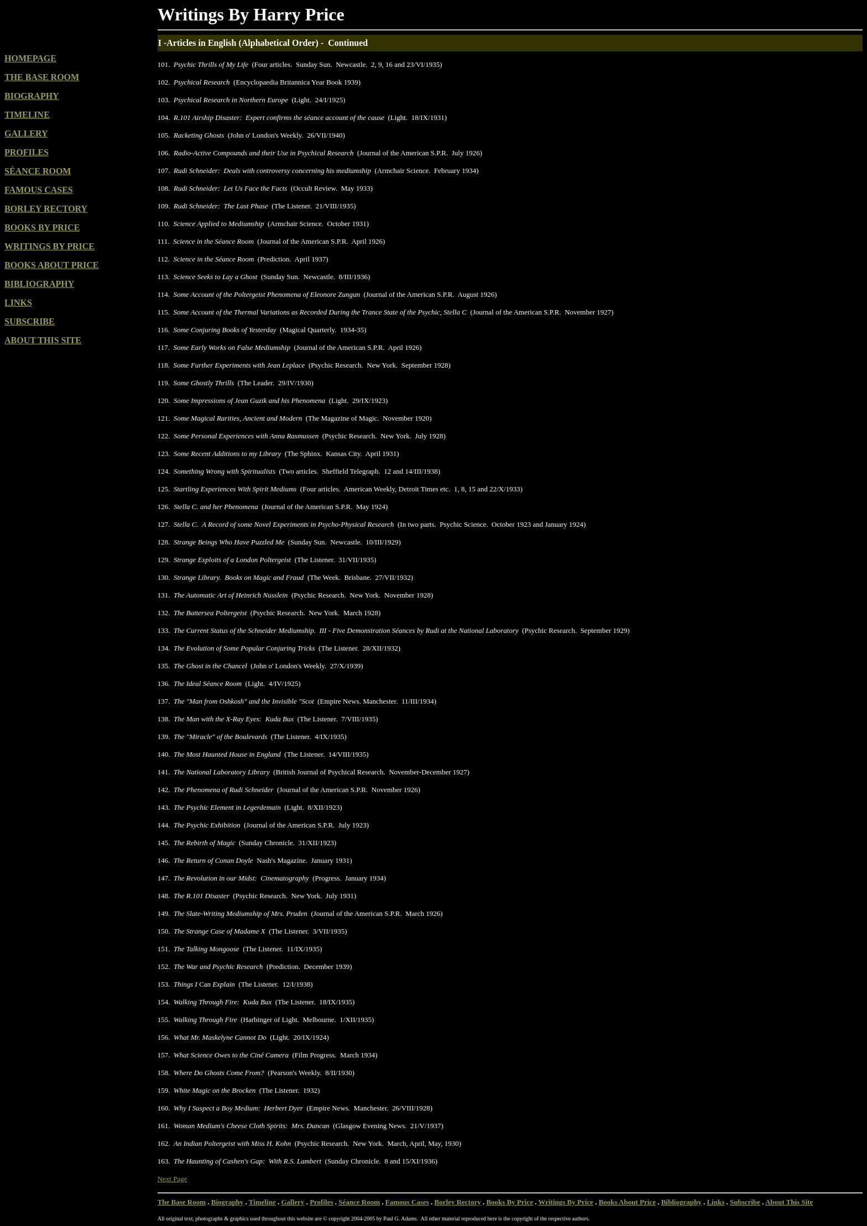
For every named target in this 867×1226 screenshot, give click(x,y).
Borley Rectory (458, 1202)
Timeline (262, 1202)
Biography (227, 1202)
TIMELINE (27, 114)
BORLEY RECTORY (45, 208)
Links (715, 1202)
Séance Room (359, 1202)
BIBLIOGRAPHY (39, 284)
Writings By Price (565, 1202)
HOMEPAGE (30, 58)
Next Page (172, 1179)
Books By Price (509, 1202)
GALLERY (26, 133)
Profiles (321, 1202)
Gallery (292, 1202)
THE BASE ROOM (41, 77)
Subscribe (745, 1202)
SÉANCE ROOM (37, 171)
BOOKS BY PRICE (42, 227)
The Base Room (182, 1202)
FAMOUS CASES (38, 190)
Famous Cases (407, 1202)
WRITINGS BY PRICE (49, 246)
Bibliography (681, 1202)
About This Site (789, 1202)
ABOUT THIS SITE (42, 340)
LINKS (18, 302)
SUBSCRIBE (29, 321)
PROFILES (26, 152)
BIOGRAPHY (31, 96)
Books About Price (627, 1202)
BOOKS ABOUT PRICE (51, 265)
